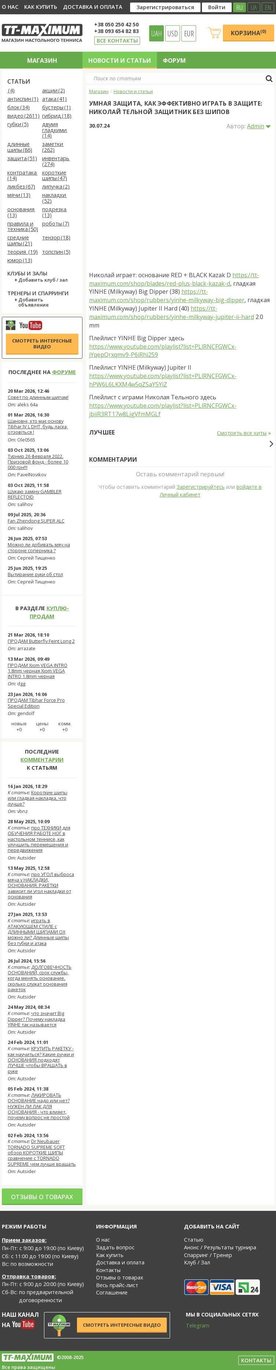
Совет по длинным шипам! (38, 397)
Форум (174, 60)
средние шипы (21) (19, 241)
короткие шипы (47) (54, 176)
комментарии (42, 759)
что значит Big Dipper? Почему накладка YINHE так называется (36, 1019)
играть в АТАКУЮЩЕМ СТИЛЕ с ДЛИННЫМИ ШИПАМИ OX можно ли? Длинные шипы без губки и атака (38, 931)
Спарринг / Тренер (208, 1255)
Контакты (108, 1270)
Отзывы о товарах (42, 1197)
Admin (255, 126)
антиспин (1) (22, 99)
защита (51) (22, 158)
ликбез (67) (21, 187)
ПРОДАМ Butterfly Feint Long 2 (41, 641)
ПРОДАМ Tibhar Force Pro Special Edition (36, 703)
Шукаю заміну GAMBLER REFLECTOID (35, 494)
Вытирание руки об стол (35, 574)
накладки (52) (54, 198)
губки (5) (18, 124)
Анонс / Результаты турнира (220, 1247)
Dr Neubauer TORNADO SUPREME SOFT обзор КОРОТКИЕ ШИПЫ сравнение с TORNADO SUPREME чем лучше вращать (42, 1152)
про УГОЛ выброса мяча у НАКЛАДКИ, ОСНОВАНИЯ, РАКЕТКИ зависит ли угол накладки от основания (41, 885)
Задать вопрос (115, 1247)
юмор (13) (19, 260)
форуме (64, 372)
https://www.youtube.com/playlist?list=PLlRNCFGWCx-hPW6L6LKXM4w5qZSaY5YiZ (162, 380)
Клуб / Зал (197, 1262)
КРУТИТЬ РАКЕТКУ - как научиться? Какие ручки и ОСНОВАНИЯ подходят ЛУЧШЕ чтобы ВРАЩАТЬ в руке (41, 1059)
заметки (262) (53, 147)
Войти (216, 7)
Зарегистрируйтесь (201, 619)
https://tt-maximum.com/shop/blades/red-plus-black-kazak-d (174, 279)
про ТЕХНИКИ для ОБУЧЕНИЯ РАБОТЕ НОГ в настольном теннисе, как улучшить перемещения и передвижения (39, 838)
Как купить (40, 6)
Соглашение (112, 1292)
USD (173, 33)
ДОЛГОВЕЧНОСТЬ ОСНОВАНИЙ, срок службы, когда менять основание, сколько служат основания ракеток (39, 978)
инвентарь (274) (56, 161)
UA (254, 7)
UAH (156, 33)
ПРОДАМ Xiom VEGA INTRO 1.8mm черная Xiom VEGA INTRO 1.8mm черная (37, 671)
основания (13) (21, 212)
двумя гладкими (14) (54, 130)
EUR (189, 33)
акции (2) (53, 91)
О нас (10, 6)
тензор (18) (56, 238)
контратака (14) (22, 176)
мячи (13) (18, 195)
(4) (11, 91)
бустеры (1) (56, 108)
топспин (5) (56, 252)
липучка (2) (56, 187)
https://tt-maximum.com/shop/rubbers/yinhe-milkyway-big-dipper (166, 295)
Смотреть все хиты (244, 433)
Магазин (42, 60)
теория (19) (22, 252)
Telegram (193, 1325)
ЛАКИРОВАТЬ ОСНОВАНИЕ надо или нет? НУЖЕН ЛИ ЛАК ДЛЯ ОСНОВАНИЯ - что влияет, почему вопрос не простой (39, 1106)
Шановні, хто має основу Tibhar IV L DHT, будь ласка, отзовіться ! (38, 427)
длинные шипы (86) (19, 147)
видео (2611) (23, 116)
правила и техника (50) (22, 227)
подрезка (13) (54, 212)
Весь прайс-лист (117, 1285)
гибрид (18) (56, 116)
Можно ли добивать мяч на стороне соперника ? (39, 547)
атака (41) (54, 99)
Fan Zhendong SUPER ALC (36, 520)
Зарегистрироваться (165, 7)
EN (268, 7)
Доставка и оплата (92, 6)
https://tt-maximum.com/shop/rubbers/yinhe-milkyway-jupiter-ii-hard (171, 312)
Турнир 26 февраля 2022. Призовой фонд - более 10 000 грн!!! (38, 462)
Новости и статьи (119, 60)
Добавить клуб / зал (43, 280)
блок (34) (18, 108)
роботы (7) (55, 224)
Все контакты (117, 40)
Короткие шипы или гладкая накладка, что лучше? (37, 798)
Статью (193, 1239)
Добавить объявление (33, 302)
